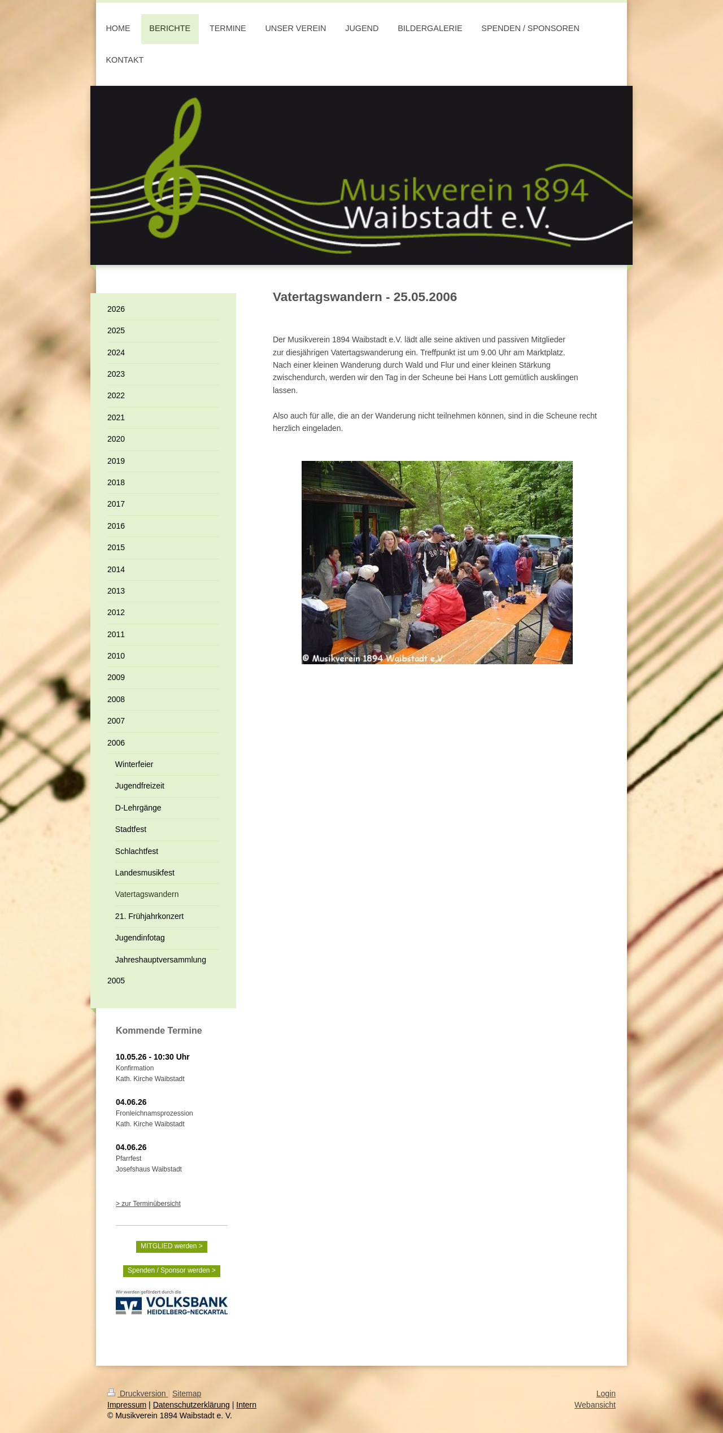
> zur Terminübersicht (148, 1204)
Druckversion (137, 1393)
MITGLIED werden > (172, 1246)
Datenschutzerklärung (191, 1404)
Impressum (126, 1404)
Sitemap (186, 1393)
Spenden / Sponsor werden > (172, 1270)
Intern (246, 1404)
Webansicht (595, 1404)
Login (606, 1393)
